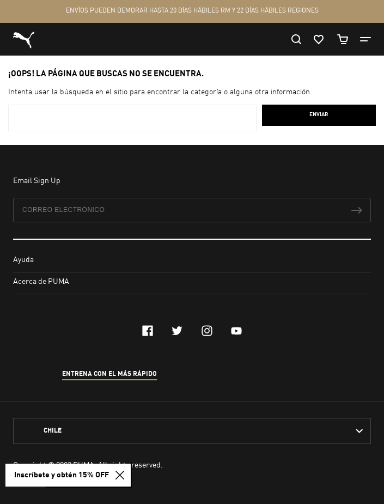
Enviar (318, 114)
